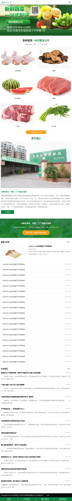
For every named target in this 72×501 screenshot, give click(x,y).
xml (48, 495)
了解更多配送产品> (36, 132)
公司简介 (27, 499)
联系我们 (63, 499)
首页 (9, 499)
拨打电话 (45, 499)
